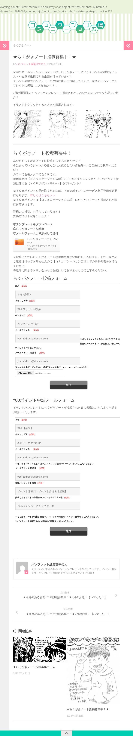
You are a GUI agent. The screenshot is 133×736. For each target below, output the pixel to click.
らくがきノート (22, 45)
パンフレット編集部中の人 (31, 64)
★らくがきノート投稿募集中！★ (34, 667)
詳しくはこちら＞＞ (42, 195)
